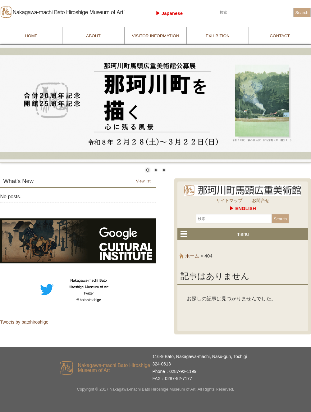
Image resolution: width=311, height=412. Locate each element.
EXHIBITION (218, 36)
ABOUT (93, 36)
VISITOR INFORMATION (155, 36)
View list (143, 181)
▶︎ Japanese (169, 13)
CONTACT (280, 36)
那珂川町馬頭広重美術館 (62, 12)
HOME (31, 36)
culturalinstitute (78, 240)
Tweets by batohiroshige (24, 322)
